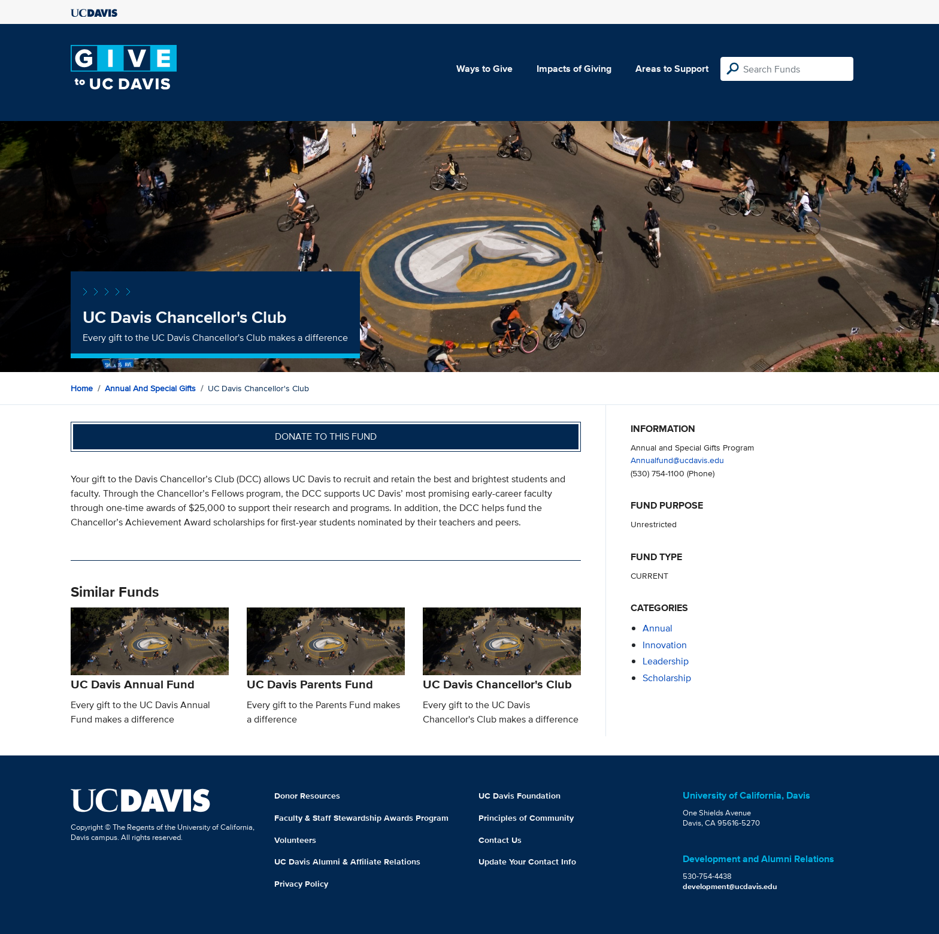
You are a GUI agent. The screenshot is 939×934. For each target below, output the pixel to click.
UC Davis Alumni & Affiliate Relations (347, 861)
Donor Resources (307, 796)
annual (658, 628)
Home (82, 388)
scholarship (667, 678)
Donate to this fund (326, 436)
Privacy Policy (301, 884)
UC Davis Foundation (519, 796)
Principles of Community (526, 818)
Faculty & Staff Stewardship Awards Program (361, 818)
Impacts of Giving (574, 68)
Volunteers (295, 840)
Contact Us (500, 840)
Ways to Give (484, 68)
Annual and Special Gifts (150, 388)
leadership (666, 661)
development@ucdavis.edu (730, 886)
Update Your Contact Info (527, 861)
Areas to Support (671, 68)
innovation (665, 645)
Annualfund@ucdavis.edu (677, 460)
